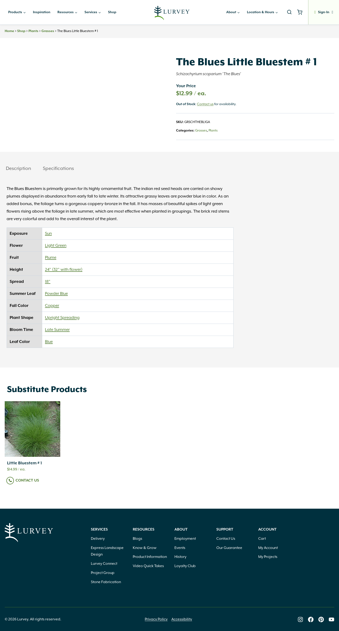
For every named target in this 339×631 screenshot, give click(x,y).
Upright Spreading (62, 317)
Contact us (205, 104)
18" (47, 281)
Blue (49, 341)
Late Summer (57, 329)
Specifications (58, 168)
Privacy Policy (156, 619)
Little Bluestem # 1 (24, 463)
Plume (50, 257)
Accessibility (181, 619)
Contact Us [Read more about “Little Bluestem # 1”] (27, 480)
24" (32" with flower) (63, 269)
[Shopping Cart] (301, 12)
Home (9, 31)
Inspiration (41, 12)
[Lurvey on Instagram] (300, 619)
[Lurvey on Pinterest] (321, 619)
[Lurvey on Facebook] (311, 619)
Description (18, 168)
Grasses (47, 31)
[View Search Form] (289, 12)
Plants (33, 31)
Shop (112, 12)
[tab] (18, 169)
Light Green (55, 245)
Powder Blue (56, 293)
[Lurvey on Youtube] (331, 619)
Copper (52, 305)
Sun (48, 233)
